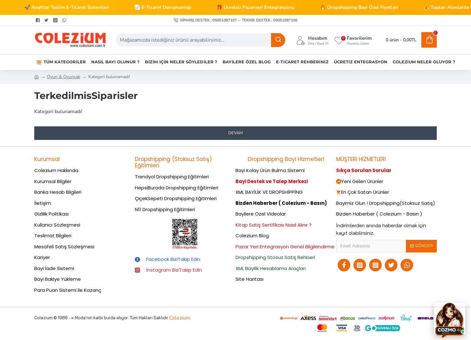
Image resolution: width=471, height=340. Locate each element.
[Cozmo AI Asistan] (449, 318)
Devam (235, 133)
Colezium (179, 317)
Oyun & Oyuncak (63, 77)
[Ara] (278, 40)
